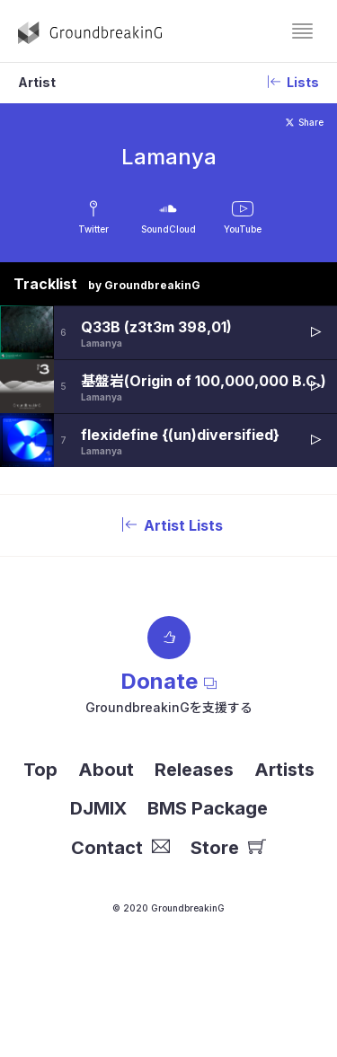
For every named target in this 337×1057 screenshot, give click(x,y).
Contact (120, 848)
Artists (284, 769)
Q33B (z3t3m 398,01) (156, 327)
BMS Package (207, 808)
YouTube (243, 229)
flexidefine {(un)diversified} (180, 435)
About (106, 769)
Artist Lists (169, 525)
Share (305, 122)
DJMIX (98, 808)
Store (228, 848)
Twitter (93, 229)
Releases (194, 769)
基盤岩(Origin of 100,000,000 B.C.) (203, 381)
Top (40, 769)
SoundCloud (168, 229)
